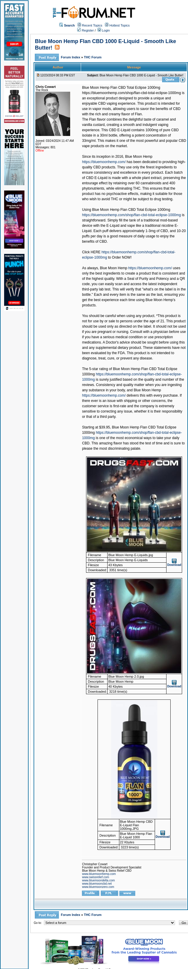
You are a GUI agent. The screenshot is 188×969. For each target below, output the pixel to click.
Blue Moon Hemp (139, 157)
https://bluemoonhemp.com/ (104, 162)
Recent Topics (92, 25)
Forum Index (71, 57)
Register (85, 30)
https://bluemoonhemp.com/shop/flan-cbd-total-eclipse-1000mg (131, 215)
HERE (95, 252)
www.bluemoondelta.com (98, 880)
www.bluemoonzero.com (98, 886)
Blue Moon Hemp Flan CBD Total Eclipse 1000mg (121, 88)
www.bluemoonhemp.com (99, 874)
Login (104, 30)
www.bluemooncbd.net (97, 883)
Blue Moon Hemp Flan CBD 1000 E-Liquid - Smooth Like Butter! (142, 75)
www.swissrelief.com (95, 877)
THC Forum (93, 57)
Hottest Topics (119, 25)
